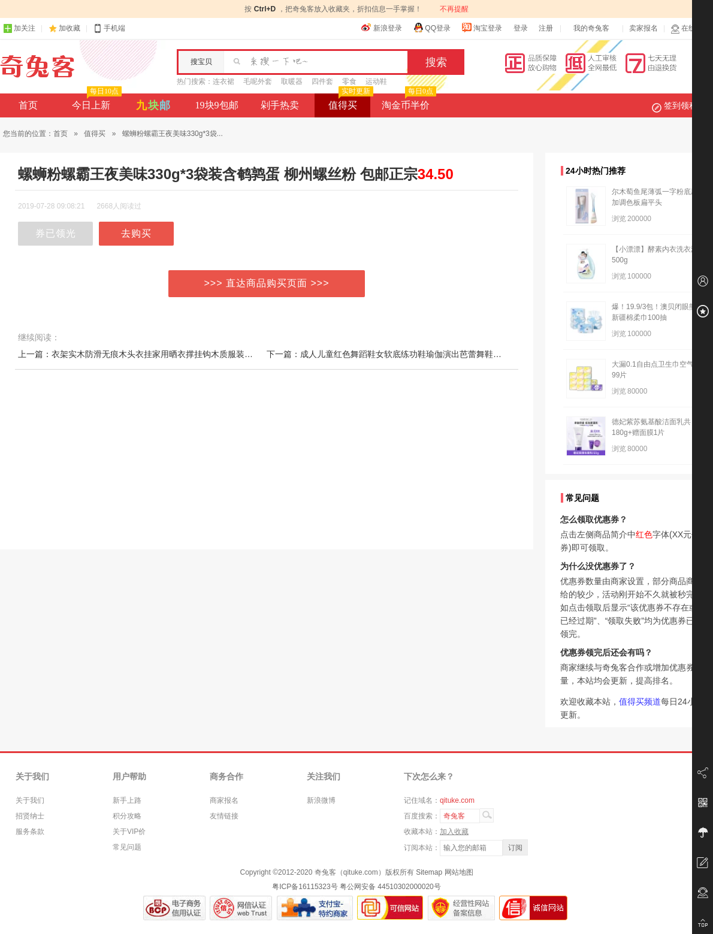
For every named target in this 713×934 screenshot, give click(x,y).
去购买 (136, 233)
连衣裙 (223, 81)
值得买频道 (640, 701)
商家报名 (224, 800)
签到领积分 (680, 105)
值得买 (349, 101)
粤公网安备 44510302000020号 (390, 886)
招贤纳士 (30, 816)
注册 (546, 28)
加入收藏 (454, 831)
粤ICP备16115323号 (304, 886)
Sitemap (429, 872)
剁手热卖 (280, 105)
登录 (520, 28)
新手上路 (127, 800)
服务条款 (30, 831)
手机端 (109, 28)
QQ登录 (432, 27)
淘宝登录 (481, 27)
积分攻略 (127, 816)
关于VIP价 (129, 831)
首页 (28, 105)
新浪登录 (381, 27)
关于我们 (30, 800)
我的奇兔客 (591, 28)
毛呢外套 (257, 81)
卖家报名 (643, 28)
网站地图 (459, 872)
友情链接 (224, 816)
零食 (349, 81)
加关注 (19, 28)
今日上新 (95, 101)
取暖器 (292, 81)
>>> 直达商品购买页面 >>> (267, 283)
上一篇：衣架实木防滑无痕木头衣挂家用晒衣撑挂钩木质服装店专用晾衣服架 (160, 354)
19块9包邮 (216, 105)
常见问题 (127, 847)
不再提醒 (454, 9)
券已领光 (55, 233)
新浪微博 (321, 800)
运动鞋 (376, 81)
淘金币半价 (408, 101)
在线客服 (690, 28)
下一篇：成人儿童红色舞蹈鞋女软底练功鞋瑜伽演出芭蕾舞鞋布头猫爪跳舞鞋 (409, 354)
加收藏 (69, 28)
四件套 (322, 81)
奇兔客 (37, 66)
